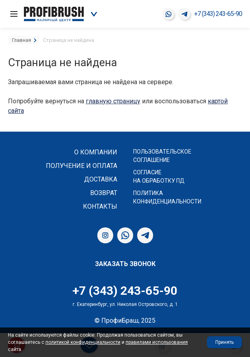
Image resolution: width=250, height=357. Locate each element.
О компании (95, 152)
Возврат (103, 193)
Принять (224, 342)
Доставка (100, 179)
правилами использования (157, 342)
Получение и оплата (81, 166)
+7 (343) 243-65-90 (218, 14)
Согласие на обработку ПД (159, 176)
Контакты (100, 206)
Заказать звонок (125, 264)
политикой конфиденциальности (82, 342)
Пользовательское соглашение (162, 155)
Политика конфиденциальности (167, 197)
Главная (21, 40)
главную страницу (113, 101)
